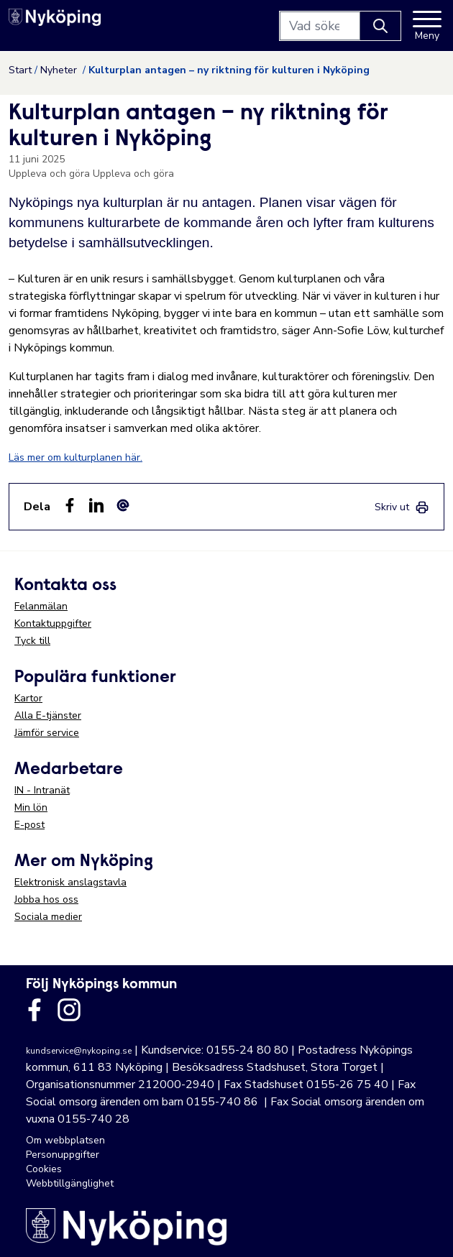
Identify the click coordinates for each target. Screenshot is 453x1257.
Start (20, 70)
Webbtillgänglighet (70, 1183)
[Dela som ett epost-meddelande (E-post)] (123, 505)
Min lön (30, 807)
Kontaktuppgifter (52, 623)
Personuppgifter (62, 1154)
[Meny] (427, 26)
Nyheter (60, 70)
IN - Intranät (42, 790)
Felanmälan (41, 606)
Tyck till (32, 641)
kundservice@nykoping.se (79, 1050)
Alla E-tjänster (47, 715)
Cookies (44, 1169)
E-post (29, 825)
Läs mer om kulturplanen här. (75, 457)
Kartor (28, 698)
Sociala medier (48, 917)
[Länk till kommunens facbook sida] (34, 1009)
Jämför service (46, 733)
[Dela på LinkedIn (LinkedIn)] (96, 505)
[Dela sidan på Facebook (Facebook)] (70, 505)
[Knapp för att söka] (380, 25)
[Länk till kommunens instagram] (69, 1009)
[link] (402, 507)
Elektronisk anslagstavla (70, 882)
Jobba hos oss (46, 899)
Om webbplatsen (65, 1140)
